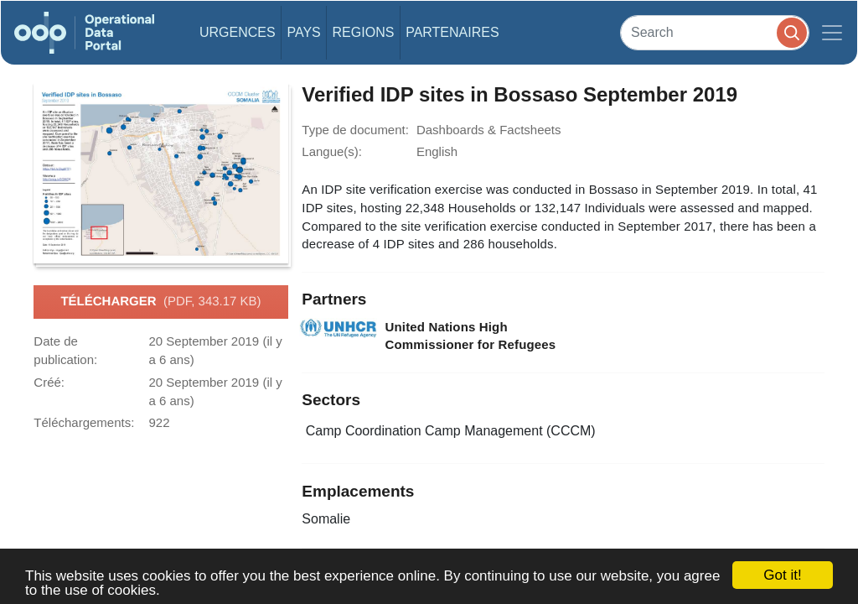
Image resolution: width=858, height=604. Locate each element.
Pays (303, 32)
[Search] (714, 32)
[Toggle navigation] (832, 32)
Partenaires (452, 32)
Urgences (237, 32)
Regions (364, 32)
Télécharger (160, 302)
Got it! (782, 575)
